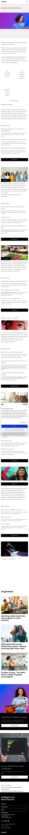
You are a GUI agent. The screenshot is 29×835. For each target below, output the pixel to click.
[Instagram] (2, 821)
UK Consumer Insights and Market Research (11, 787)
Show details (22, 422)
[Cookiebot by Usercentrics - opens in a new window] (22, 404)
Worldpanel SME (5, 789)
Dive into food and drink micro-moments (10, 229)
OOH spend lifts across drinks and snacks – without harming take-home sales (13, 646)
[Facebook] (4, 821)
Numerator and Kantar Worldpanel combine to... (12, 791)
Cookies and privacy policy (6, 828)
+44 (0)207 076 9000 (6, 817)
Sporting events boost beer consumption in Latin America (13, 618)
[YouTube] (6, 821)
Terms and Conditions (5, 826)
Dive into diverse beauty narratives (9, 292)
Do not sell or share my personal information (14, 429)
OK (14, 426)
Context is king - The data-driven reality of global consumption (13, 675)
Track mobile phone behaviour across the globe (11, 376)
